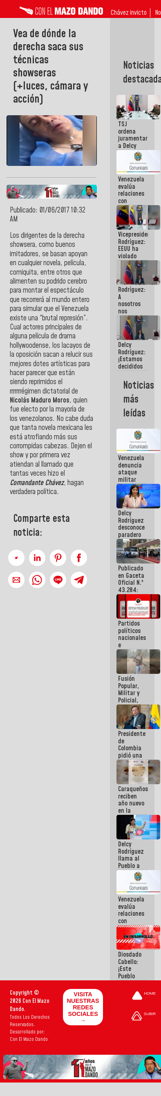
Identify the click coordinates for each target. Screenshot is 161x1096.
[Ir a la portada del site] (144, 996)
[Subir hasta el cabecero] (143, 1016)
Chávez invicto (129, 12)
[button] (16, 558)
